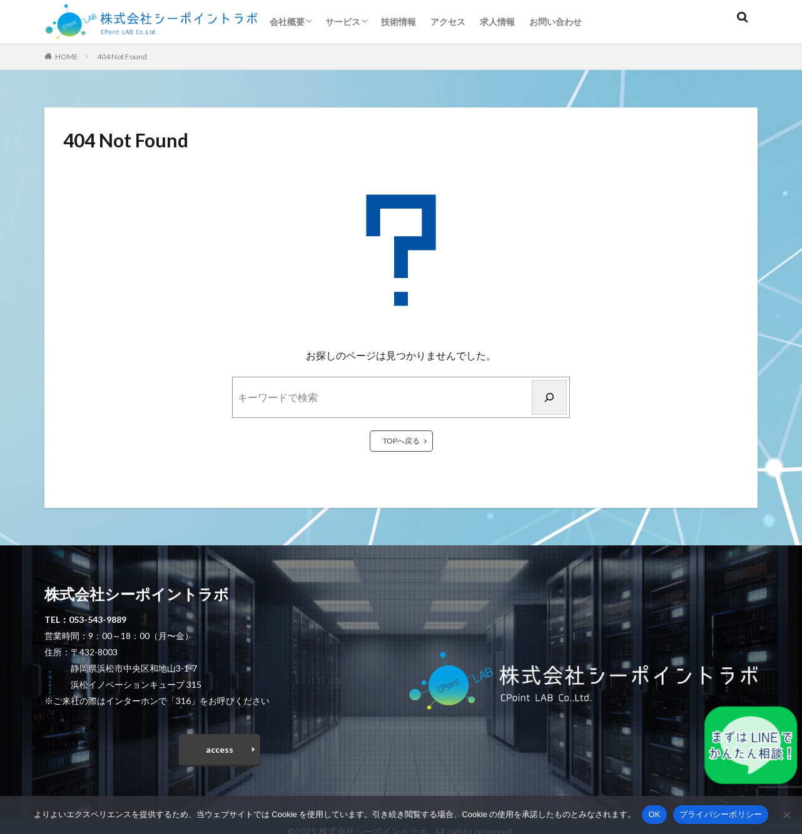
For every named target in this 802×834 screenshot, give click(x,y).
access (219, 752)
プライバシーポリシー (721, 814)
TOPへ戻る (401, 440)
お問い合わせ (555, 21)
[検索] (549, 397)
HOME (66, 56)
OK (654, 814)
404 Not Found (122, 56)
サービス (342, 21)
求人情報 (497, 21)
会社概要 (287, 21)
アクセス (447, 21)
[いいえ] (786, 814)
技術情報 (398, 21)
